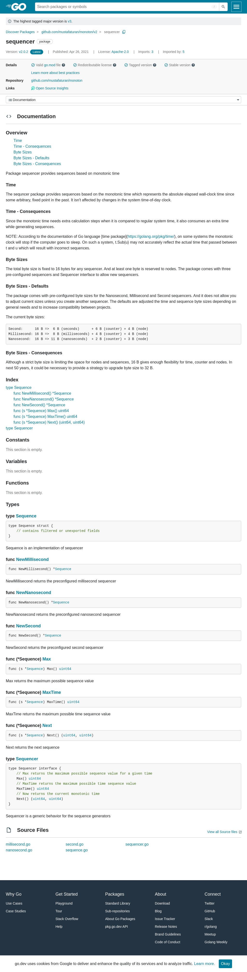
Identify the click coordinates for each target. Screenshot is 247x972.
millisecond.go (18, 844)
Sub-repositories (117, 911)
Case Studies (16, 911)
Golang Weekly (216, 942)
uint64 (65, 669)
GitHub (210, 911)
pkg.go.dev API (116, 926)
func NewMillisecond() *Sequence (42, 393)
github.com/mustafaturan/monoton (56, 80)
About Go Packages (120, 919)
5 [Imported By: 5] (174, 52)
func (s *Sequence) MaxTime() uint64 (45, 416)
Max (46, 659)
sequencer (112, 32)
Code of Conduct (167, 942)
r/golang (211, 926)
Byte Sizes (23, 152)
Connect (213, 894)
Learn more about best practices (55, 73)
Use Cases (14, 903)
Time (18, 140)
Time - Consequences (32, 146)
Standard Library (117, 903)
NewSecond (28, 626)
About (160, 894)
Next (47, 725)
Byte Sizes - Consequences (37, 164)
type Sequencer (19, 428)
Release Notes (166, 926)
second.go (74, 844)
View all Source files (222, 832)
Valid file (48, 65)
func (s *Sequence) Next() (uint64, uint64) (49, 422)
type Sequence (19, 387)
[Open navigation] (236, 7)
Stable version (179, 65)
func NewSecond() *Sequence (39, 405)
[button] (33, 65)
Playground (64, 903)
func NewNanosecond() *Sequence (44, 399)
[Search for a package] (127, 6)
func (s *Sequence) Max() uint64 (41, 411)
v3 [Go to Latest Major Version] (69, 21)
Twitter (209, 903)
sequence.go (77, 850)
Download (162, 903)
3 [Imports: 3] (146, 52)
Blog (158, 911)
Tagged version (140, 65)
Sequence (26, 516)
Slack (209, 919)
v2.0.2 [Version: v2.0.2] (17, 52)
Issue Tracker (165, 919)
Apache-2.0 (120, 52)
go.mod (49, 65)
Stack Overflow (66, 919)
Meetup (210, 934)
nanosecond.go (19, 850)
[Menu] (123, 99)
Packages (114, 894)
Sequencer (27, 758)
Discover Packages (20, 32)
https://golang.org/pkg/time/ (151, 236)
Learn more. (204, 964)
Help (58, 926)
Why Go (13, 894)
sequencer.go (137, 844)
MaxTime (51, 692)
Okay (225, 964)
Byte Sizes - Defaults (31, 158)
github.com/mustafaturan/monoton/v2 (69, 32)
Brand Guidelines (168, 934)
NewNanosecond (33, 592)
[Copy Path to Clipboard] (124, 32)
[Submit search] (223, 6)
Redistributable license (95, 65)
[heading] (20, 7)
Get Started (66, 894)
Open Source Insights (49, 88)
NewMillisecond (32, 559)
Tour (58, 911)
